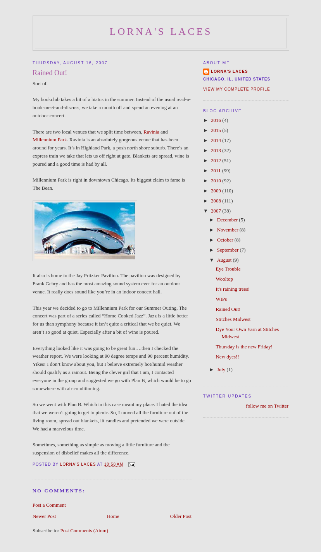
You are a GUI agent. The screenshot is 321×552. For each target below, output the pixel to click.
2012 (216, 160)
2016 (216, 120)
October (226, 240)
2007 (216, 211)
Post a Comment (49, 505)
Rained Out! (228, 309)
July (222, 369)
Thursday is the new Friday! (244, 347)
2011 (216, 170)
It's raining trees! (233, 289)
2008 (216, 201)
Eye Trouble (228, 269)
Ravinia (151, 132)
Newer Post (44, 516)
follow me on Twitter (267, 406)
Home (113, 516)
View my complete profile (236, 89)
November (228, 230)
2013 (216, 150)
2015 (216, 130)
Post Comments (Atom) (84, 530)
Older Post (181, 516)
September (228, 250)
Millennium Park (50, 139)
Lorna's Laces (160, 31)
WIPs (221, 299)
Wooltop (224, 279)
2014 (216, 140)
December (228, 220)
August (225, 260)
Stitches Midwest (233, 319)
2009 (216, 191)
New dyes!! (227, 357)
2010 (216, 180)
